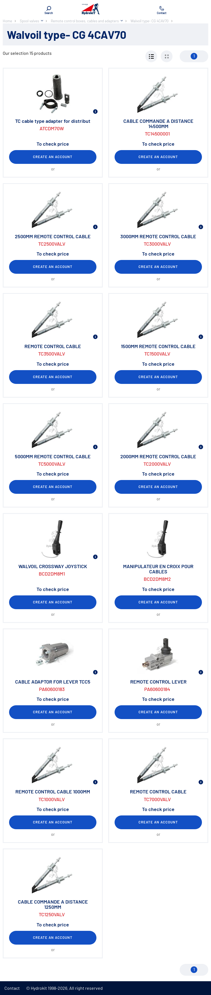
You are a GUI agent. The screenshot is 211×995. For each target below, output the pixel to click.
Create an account (53, 156)
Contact (12, 988)
